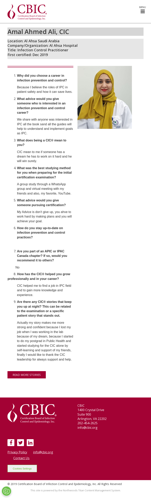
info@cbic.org (43, 452)
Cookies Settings (22, 468)
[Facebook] (11, 442)
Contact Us (21, 458)
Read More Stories (27, 375)
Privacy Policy (17, 452)
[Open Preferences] (6, 491)
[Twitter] (20, 442)
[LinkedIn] (30, 442)
